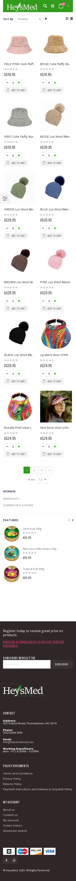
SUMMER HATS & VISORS (18, 505)
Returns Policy (12, 784)
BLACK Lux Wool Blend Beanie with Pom (32, 355)
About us (9, 810)
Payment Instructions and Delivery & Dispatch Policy (37, 789)
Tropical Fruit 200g (33, 569)
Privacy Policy (12, 779)
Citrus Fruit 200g (32, 529)
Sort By (8, 19)
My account (11, 820)
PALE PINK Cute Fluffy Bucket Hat (27, 64)
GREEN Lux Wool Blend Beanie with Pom (32, 209)
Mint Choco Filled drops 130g (39, 549)
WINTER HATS (11, 499)
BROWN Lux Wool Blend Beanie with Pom (33, 282)
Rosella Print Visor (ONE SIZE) (25, 427)
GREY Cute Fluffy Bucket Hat (24, 136)
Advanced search (15, 831)
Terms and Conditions (18, 773)
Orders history (12, 825)
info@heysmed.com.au (18, 742)
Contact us (10, 815)
